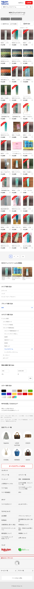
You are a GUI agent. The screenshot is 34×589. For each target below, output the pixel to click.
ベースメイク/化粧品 (18, 324)
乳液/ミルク (18, 346)
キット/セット (18, 355)
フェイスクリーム (16, 19)
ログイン (20, 2)
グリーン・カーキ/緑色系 (32, 391)
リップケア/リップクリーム (18, 352)
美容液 (18, 343)
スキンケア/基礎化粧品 (18, 327)
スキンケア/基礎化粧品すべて (18, 330)
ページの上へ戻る (17, 578)
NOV (17, 307)
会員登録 (28, 2)
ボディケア (18, 358)
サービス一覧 (4, 570)
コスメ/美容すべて (18, 321)
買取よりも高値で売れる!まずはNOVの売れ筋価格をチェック (17, 409)
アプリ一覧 (21, 570)
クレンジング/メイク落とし (18, 333)
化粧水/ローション (18, 340)
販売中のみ (5, 24)
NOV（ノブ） (5, 19)
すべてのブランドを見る (17, 466)
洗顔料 (18, 337)
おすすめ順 (13, 24)
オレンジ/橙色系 (32, 394)
